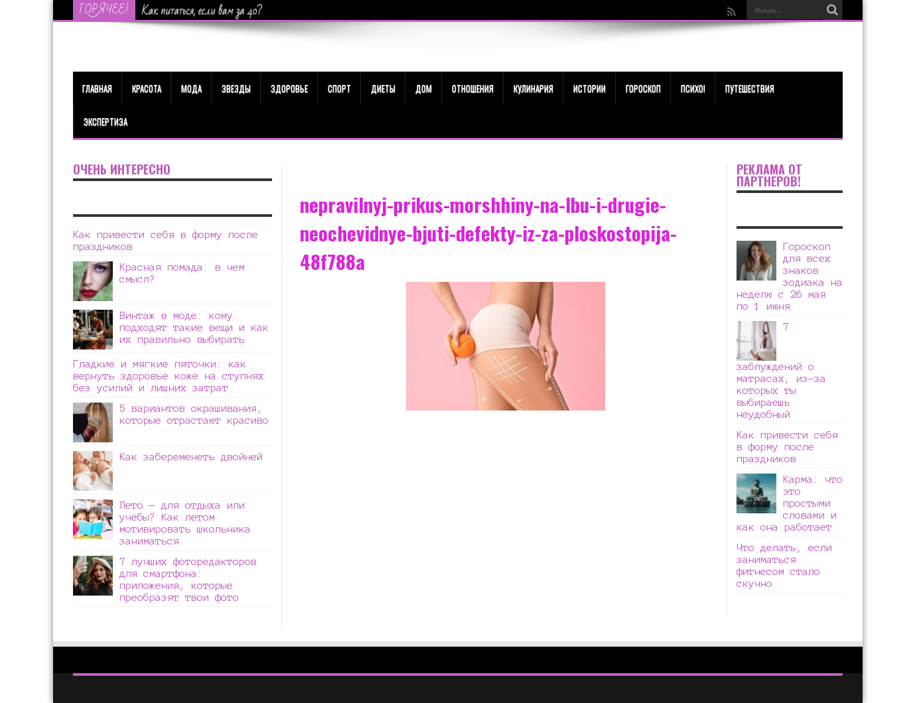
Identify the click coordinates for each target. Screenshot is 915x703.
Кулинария (533, 88)
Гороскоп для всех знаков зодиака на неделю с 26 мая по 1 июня (790, 276)
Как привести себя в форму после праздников (787, 446)
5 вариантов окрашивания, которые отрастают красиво (194, 414)
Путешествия (749, 88)
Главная (97, 88)
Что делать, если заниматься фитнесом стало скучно (784, 565)
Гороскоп (643, 88)
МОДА (191, 88)
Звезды (236, 88)
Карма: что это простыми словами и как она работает (790, 503)
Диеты (383, 88)
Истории (589, 88)
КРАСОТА (146, 88)
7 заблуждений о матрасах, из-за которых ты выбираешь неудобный (781, 370)
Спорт (339, 88)
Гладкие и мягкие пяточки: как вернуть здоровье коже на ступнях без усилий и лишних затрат (168, 375)
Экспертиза (105, 121)
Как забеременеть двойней (191, 456)
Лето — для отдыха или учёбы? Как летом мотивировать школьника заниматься (185, 522)
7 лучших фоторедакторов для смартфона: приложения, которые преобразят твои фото (188, 579)
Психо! (693, 88)
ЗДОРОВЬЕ (289, 88)
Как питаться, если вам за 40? (202, 11)
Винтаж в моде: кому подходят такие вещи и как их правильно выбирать (194, 327)
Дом (423, 88)
